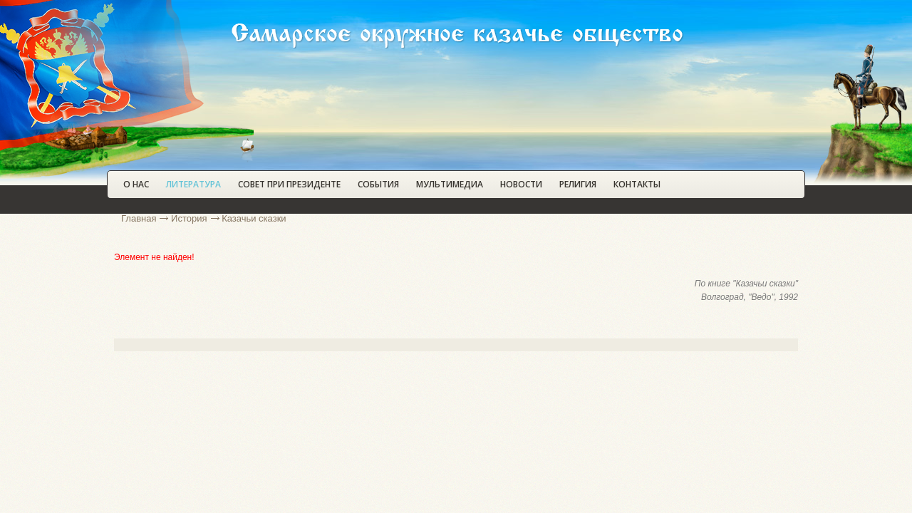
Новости (521, 184)
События (378, 184)
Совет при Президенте (289, 184)
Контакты (636, 184)
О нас (136, 184)
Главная (138, 218)
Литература (193, 184)
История (189, 218)
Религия (577, 184)
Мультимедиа (449, 184)
